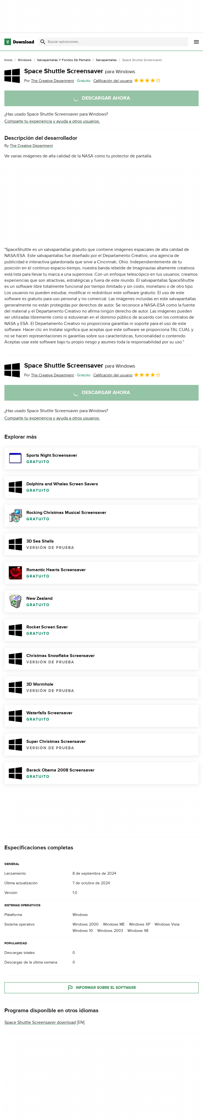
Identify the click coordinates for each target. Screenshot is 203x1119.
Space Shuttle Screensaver (79, 71)
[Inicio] (8, 60)
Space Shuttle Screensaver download (40, 1022)
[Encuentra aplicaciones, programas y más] (113, 41)
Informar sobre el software (101, 987)
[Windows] (25, 60)
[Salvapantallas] (106, 60)
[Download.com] (19, 42)
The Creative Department (31, 145)
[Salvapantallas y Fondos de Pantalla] (63, 60)
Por (49, 80)
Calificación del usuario (127, 80)
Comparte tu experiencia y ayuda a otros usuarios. (52, 121)
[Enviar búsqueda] (42, 41)
